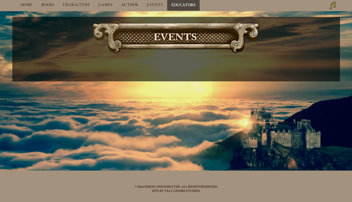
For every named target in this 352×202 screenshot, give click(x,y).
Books (47, 5)
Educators (183, 5)
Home (27, 5)
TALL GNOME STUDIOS (182, 191)
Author (129, 5)
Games (106, 5)
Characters (76, 5)
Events (155, 5)
